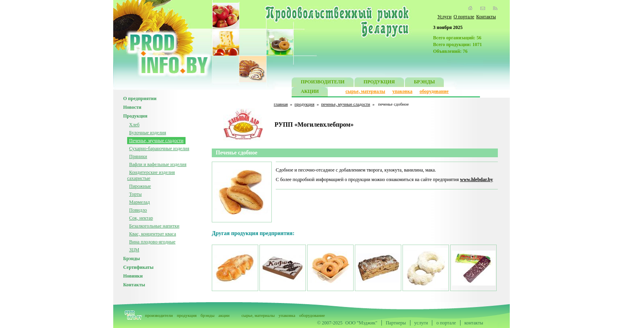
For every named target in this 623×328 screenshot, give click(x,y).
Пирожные (140, 186)
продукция (304, 104)
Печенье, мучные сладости (156, 140)
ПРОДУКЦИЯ (379, 83)
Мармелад (139, 202)
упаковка (402, 91)
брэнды (208, 315)
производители (159, 315)
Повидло (138, 210)
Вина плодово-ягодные (152, 242)
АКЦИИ (309, 92)
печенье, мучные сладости (345, 104)
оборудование (434, 91)
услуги (421, 323)
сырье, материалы (365, 91)
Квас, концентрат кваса (152, 234)
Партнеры (396, 323)
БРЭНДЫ (424, 83)
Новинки (133, 276)
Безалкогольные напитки (154, 226)
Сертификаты (138, 267)
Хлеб (134, 124)
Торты (135, 194)
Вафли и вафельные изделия (157, 164)
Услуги (444, 16)
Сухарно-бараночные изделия (159, 148)
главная (281, 104)
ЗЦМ (134, 250)
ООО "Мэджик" (361, 323)
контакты (473, 323)
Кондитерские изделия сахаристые (151, 175)
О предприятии (140, 98)
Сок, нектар (141, 218)
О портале (463, 16)
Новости (132, 107)
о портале (446, 323)
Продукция (135, 116)
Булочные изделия (147, 132)
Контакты (486, 16)
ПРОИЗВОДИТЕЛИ (322, 83)
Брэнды (131, 258)
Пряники (138, 156)
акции (224, 315)
